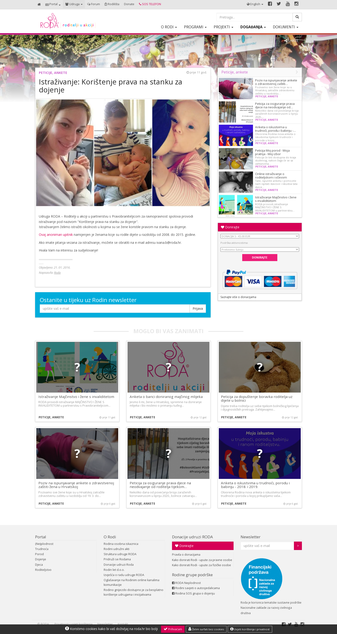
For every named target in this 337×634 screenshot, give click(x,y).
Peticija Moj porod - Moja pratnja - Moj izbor (272, 152)
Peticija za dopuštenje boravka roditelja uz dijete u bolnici (257, 398)
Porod (39, 554)
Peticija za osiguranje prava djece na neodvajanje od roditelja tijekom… (160, 485)
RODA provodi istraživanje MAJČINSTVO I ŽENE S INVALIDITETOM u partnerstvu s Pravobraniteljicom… (74, 404)
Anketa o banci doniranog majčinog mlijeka (166, 396)
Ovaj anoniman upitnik (56, 234)
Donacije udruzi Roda (119, 565)
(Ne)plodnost (44, 544)
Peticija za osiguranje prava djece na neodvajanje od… (275, 105)
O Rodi (110, 536)
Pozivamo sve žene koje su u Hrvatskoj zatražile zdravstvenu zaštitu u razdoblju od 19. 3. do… (71, 494)
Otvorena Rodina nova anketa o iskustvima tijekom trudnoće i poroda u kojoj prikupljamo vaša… (256, 494)
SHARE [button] (291, 40)
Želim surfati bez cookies (206, 629)
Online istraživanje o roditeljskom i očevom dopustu (271, 177)
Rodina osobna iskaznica (121, 544)
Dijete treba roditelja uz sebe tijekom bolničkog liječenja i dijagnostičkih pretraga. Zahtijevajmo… (260, 408)
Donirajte (230, 227)
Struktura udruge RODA (120, 554)
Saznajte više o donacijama (238, 297)
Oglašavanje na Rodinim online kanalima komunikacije (131, 582)
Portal (40, 536)
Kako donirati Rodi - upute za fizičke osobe (201, 565)
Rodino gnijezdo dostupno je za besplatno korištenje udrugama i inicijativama (133, 592)
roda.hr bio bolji (146, 629)
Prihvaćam (173, 629)
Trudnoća (41, 549)
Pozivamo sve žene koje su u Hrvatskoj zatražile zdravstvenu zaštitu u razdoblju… (274, 90)
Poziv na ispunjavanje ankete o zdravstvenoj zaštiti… (276, 82)
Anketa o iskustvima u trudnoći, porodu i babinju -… (275, 129)
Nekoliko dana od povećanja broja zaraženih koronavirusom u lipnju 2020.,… (277, 114)
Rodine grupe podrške (192, 574)
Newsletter (250, 536)
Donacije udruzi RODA (192, 536)
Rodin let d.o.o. (114, 570)
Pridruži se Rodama (117, 559)
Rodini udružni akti (116, 549)
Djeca (39, 565)
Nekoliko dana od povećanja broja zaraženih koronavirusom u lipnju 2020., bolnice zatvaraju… (163, 494)
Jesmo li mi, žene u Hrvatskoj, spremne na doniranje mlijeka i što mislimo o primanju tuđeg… (166, 404)
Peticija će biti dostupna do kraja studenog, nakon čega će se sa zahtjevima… (275, 160)
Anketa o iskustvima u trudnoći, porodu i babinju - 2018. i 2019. (255, 485)
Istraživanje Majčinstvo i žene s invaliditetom (276, 199)
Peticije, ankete (53, 72)
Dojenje (40, 559)
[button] (53, 4)
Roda (57, 273)
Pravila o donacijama (186, 555)
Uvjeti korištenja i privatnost (250, 629)
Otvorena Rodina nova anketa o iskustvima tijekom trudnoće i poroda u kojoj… (275, 137)
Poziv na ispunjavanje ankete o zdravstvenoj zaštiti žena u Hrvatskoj (76, 485)
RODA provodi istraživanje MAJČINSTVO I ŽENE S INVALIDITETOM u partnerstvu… (275, 207)
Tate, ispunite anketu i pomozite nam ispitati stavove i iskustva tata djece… (276, 184)
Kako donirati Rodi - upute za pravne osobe (202, 560)
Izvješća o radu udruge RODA (124, 575)
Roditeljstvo (43, 570)
